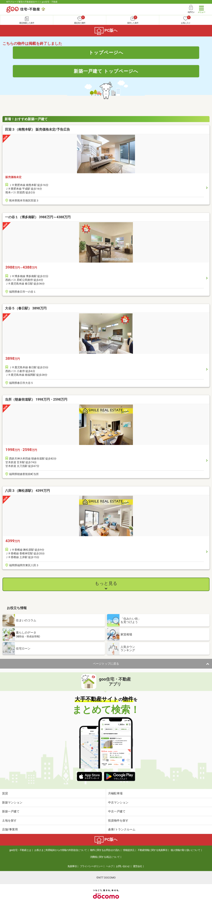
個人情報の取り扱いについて (185, 850)
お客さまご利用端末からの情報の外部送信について (60, 850)
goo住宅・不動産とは (20, 850)
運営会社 (137, 866)
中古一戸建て (116, 811)
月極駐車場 (115, 793)
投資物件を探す (118, 820)
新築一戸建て (10, 811)
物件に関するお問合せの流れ (105, 850)
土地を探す (9, 820)
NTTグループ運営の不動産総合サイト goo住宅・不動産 (32, 2)
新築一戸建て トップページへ (106, 71)
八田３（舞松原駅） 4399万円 (27, 491)
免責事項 (72, 866)
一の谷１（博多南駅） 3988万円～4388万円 (38, 217)
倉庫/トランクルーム (121, 829)
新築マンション (12, 802)
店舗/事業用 (10, 829)
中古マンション (118, 802)
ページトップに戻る (106, 663)
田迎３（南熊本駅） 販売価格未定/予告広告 (37, 129)
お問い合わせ (123, 866)
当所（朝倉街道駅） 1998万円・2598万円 (36, 399)
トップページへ (106, 52)
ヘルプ (109, 866)
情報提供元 (128, 850)
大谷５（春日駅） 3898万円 (26, 308)
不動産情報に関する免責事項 (152, 850)
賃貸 (5, 793)
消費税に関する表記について (105, 857)
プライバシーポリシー (91, 866)
